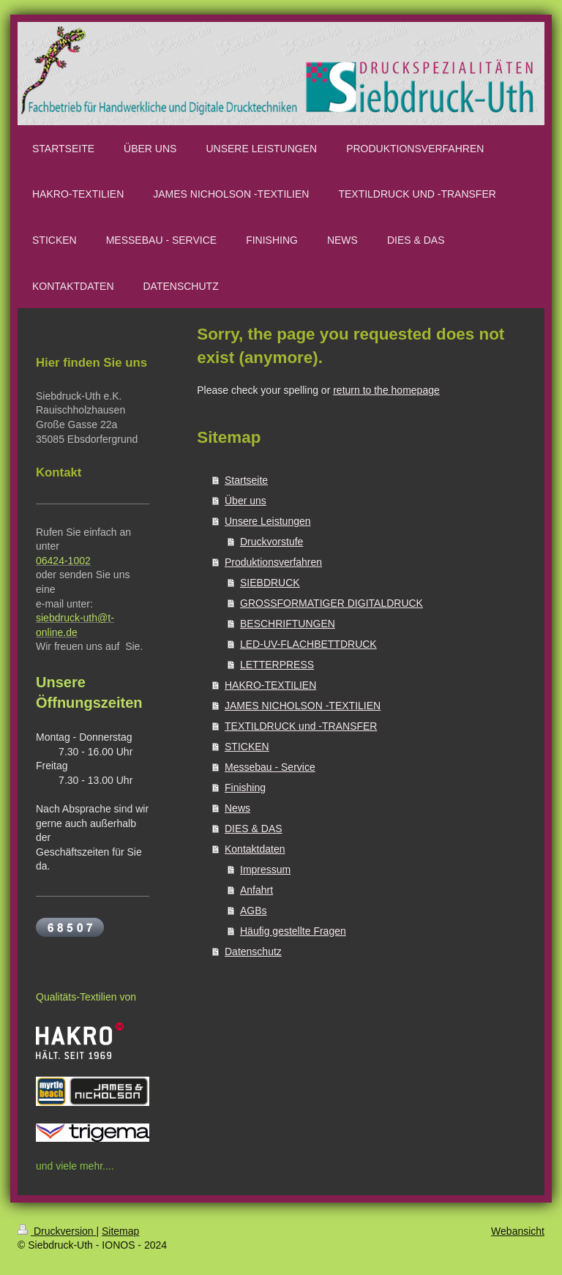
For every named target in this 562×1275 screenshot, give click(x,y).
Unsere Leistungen (268, 521)
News (237, 808)
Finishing (245, 787)
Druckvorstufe (271, 541)
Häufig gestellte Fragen (293, 931)
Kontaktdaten (255, 849)
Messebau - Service (270, 767)
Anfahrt (256, 890)
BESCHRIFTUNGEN (287, 623)
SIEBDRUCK (270, 582)
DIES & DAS (253, 828)
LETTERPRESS (277, 664)
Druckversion (57, 1231)
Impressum (265, 869)
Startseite (246, 480)
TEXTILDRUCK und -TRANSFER (301, 726)
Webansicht (517, 1231)
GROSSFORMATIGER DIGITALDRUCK (331, 603)
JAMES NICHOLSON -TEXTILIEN (303, 705)
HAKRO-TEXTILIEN (270, 685)
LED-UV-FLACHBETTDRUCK (308, 644)
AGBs (253, 910)
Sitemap (120, 1231)
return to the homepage (386, 390)
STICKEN (247, 746)
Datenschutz (253, 951)
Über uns (245, 500)
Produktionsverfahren (273, 562)
